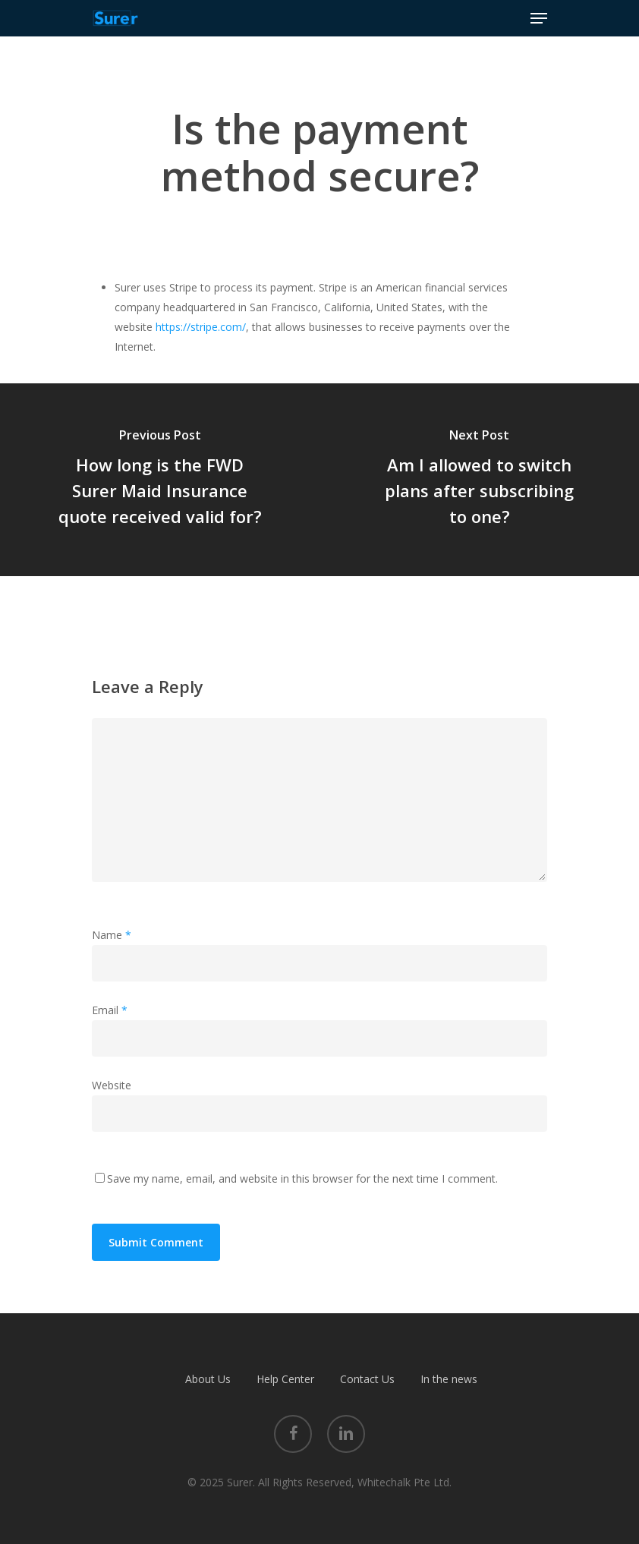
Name (111, 935)
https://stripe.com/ (201, 327)
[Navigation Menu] (538, 18)
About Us (208, 1379)
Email (109, 1010)
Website (111, 1085)
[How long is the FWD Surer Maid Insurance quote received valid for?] (160, 479)
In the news (448, 1379)
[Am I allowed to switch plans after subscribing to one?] (479, 479)
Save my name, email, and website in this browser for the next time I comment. (302, 1178)
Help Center (285, 1379)
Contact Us (367, 1379)
